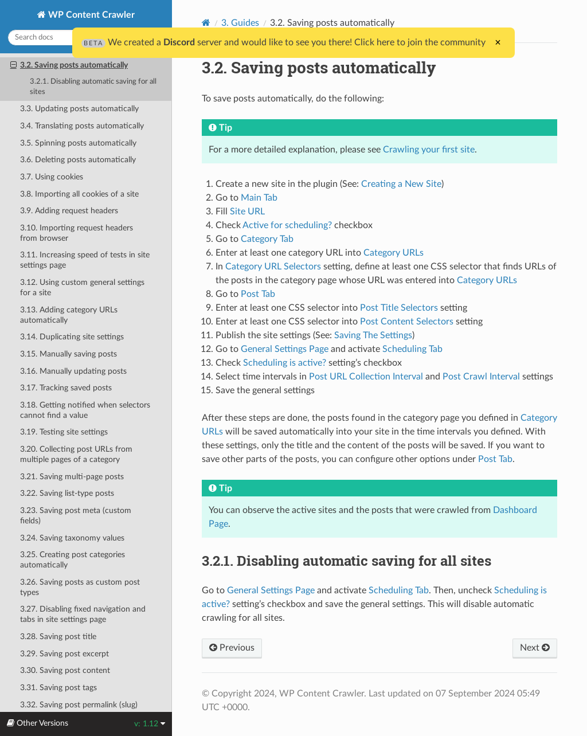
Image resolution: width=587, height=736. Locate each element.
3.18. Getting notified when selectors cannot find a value (85, 410)
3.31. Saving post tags (58, 687)
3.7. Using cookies (51, 177)
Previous (232, 647)
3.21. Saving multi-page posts (72, 476)
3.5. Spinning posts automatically (78, 143)
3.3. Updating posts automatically (79, 108)
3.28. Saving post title (58, 636)
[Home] (206, 23)
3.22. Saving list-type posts (67, 493)
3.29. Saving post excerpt (64, 653)
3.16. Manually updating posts (73, 371)
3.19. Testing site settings (64, 432)
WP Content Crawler (90, 14)
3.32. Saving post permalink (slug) (79, 704)
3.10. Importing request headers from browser (76, 233)
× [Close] (498, 42)
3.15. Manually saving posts (68, 354)
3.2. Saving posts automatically (69, 65)
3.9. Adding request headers (69, 210)
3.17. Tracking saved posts (66, 387)
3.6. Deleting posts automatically (78, 159)
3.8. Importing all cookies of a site (79, 194)
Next (535, 647)
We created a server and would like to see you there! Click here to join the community (283, 42)
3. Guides (240, 23)
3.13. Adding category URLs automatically (69, 315)
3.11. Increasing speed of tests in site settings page (85, 259)
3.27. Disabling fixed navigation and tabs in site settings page (83, 614)
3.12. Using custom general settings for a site (82, 287)
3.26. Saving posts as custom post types (80, 587)
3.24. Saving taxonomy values (72, 538)
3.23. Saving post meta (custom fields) (75, 515)
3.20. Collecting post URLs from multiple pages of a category (76, 454)
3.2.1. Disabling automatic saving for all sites (93, 87)
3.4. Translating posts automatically (82, 126)
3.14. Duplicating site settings (72, 336)
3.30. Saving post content (65, 670)
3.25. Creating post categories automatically (72, 559)
